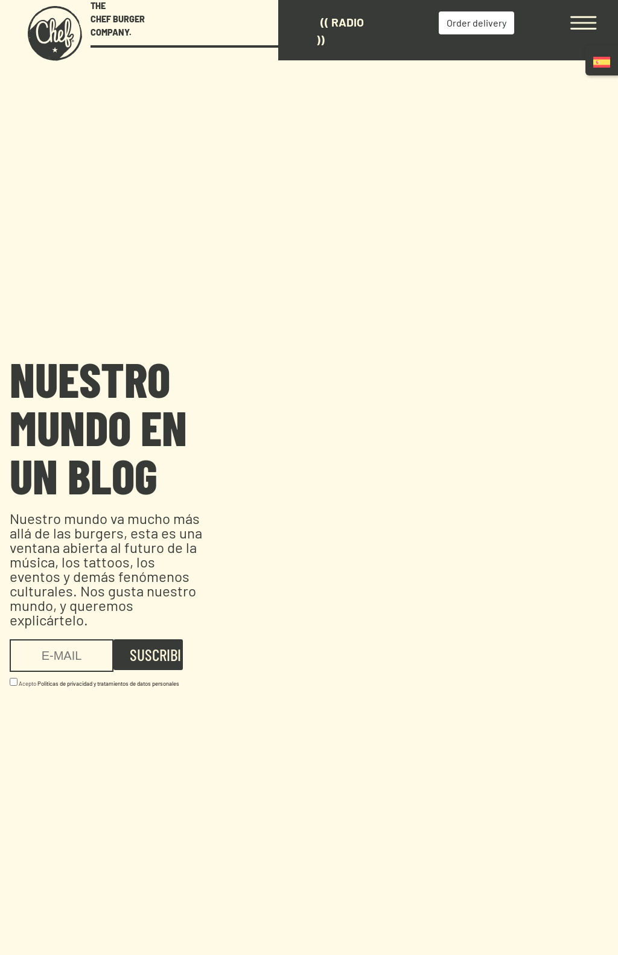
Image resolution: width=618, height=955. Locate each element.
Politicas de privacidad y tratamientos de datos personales (108, 683)
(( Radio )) (340, 30)
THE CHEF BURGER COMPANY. (118, 19)
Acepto (94, 682)
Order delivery (476, 22)
